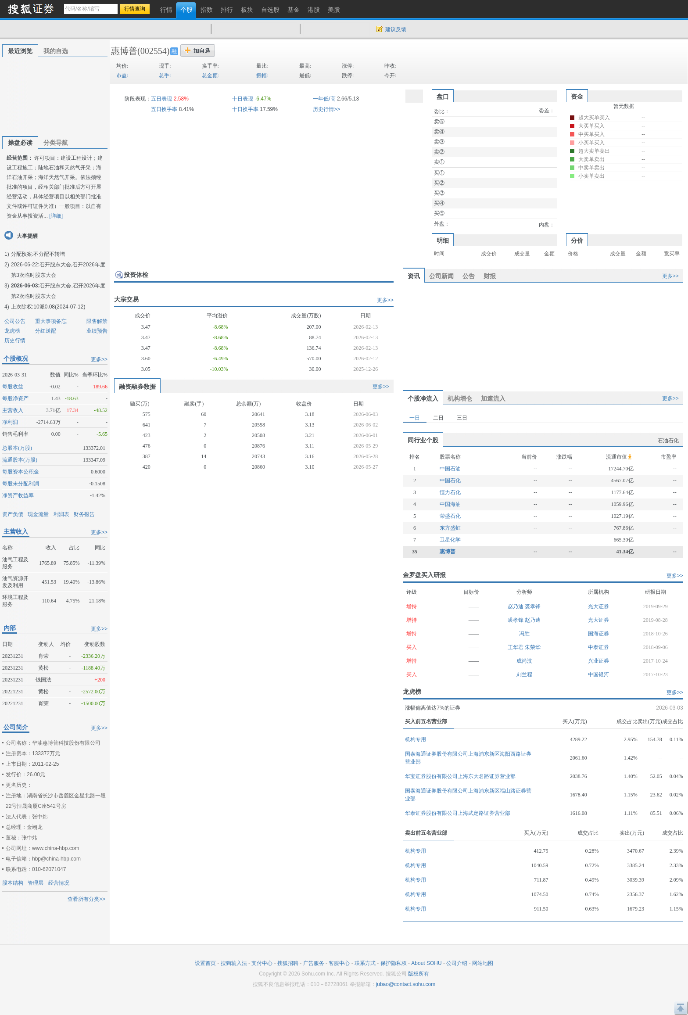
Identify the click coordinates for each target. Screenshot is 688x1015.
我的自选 (55, 50)
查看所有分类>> (86, 899)
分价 (577, 240)
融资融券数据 (137, 386)
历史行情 (14, 340)
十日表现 (242, 99)
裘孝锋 (533, 606)
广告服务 (313, 963)
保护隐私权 (393, 963)
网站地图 (482, 963)
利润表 (61, 514)
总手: (165, 75)
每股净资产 (15, 398)
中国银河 (598, 674)
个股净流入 (423, 398)
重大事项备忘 (51, 321)
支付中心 (261, 963)
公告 (468, 276)
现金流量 (38, 514)
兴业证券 (598, 661)
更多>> (99, 359)
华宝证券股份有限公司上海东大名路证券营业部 (460, 776)
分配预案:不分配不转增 (38, 254)
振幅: (262, 75)
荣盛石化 (450, 516)
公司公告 (14, 321)
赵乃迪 (516, 606)
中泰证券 (598, 647)
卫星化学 (450, 540)
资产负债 (12, 514)
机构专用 (415, 739)
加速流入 (493, 398)
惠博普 (124, 51)
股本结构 (12, 883)
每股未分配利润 (20, 484)
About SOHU (426, 963)
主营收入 (12, 410)
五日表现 (161, 99)
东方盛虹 (450, 528)
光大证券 (598, 606)
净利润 (10, 422)
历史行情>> (326, 109)
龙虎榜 (12, 331)
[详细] (56, 216)
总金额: (210, 75)
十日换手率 (245, 109)
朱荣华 (533, 647)
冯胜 (524, 634)
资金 (577, 96)
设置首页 (205, 963)
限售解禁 (97, 321)
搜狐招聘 (287, 963)
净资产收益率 (18, 495)
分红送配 (45, 331)
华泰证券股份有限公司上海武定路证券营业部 (457, 813)
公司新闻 (441, 276)
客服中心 (339, 963)
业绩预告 (97, 331)
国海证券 (598, 634)
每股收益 (12, 387)
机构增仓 (460, 398)
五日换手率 (164, 109)
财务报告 (84, 514)
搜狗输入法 (234, 963)
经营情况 (58, 883)
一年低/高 (324, 99)
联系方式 (365, 963)
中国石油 (450, 469)
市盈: (122, 75)
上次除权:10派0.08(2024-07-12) (48, 307)
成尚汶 (524, 661)
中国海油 (450, 504)
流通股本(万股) (19, 460)
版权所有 (418, 974)
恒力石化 (450, 492)
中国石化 (450, 480)
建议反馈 (395, 29)
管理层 (35, 883)
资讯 (414, 276)
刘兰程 (524, 674)
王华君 (516, 647)
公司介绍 (456, 963)
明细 (443, 240)
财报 (490, 276)
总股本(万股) (17, 448)
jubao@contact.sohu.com (406, 984)
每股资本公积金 (20, 472)
